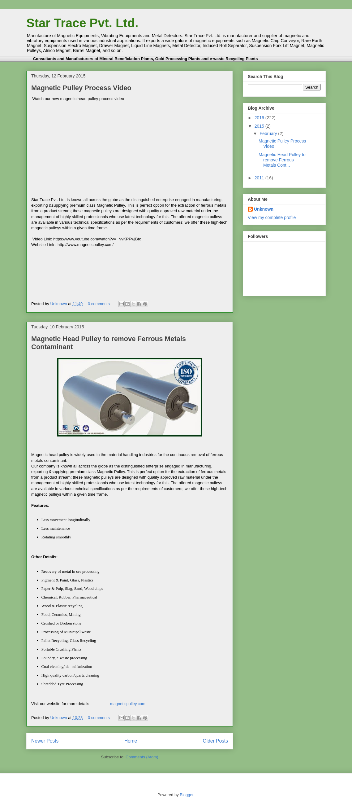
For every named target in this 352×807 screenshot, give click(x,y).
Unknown (59, 303)
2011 (260, 177)
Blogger (186, 794)
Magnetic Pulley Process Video (81, 88)
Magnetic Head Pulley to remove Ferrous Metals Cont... (282, 160)
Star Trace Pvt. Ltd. (82, 23)
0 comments (99, 303)
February (269, 133)
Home (130, 740)
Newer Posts (44, 740)
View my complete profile (272, 217)
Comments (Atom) (142, 757)
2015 (260, 126)
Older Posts (215, 740)
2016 (260, 117)
